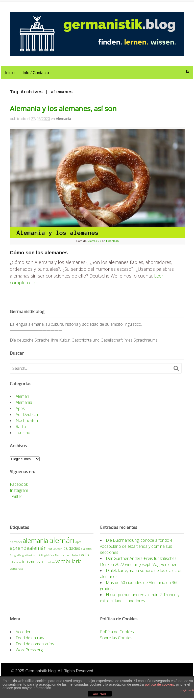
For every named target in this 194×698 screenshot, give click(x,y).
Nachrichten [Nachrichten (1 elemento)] (61, 558)
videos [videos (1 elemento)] (50, 565)
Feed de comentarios (34, 646)
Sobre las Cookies (116, 640)
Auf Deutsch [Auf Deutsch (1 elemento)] (54, 551)
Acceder (22, 634)
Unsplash (112, 244)
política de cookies (159, 684)
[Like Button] (10, 299)
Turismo (22, 435)
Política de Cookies (117, 634)
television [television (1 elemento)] (14, 565)
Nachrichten (26, 423)
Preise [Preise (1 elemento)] (73, 558)
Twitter (15, 499)
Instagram (18, 493)
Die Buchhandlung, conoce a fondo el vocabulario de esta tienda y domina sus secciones (137, 549)
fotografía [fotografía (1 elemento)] (14, 558)
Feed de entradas (30, 640)
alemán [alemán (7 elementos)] (61, 543)
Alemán (21, 399)
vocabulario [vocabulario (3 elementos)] (68, 564)
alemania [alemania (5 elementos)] (34, 543)
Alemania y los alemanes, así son (62, 110)
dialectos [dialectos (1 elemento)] (85, 551)
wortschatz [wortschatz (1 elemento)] (15, 571)
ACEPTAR (99, 693)
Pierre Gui (94, 244)
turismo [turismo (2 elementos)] (28, 564)
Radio (20, 429)
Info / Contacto (34, 74)
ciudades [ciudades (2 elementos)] (70, 551)
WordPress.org (28, 652)
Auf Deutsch (26, 417)
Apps (19, 411)
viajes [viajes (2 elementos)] (40, 564)
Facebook (18, 487)
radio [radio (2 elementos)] (83, 557)
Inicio (8, 74)
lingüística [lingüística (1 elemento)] (46, 558)
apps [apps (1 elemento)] (77, 545)
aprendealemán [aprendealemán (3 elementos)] (27, 550)
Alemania (62, 120)
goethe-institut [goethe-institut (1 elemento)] (30, 558)
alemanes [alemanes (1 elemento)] (15, 545)
